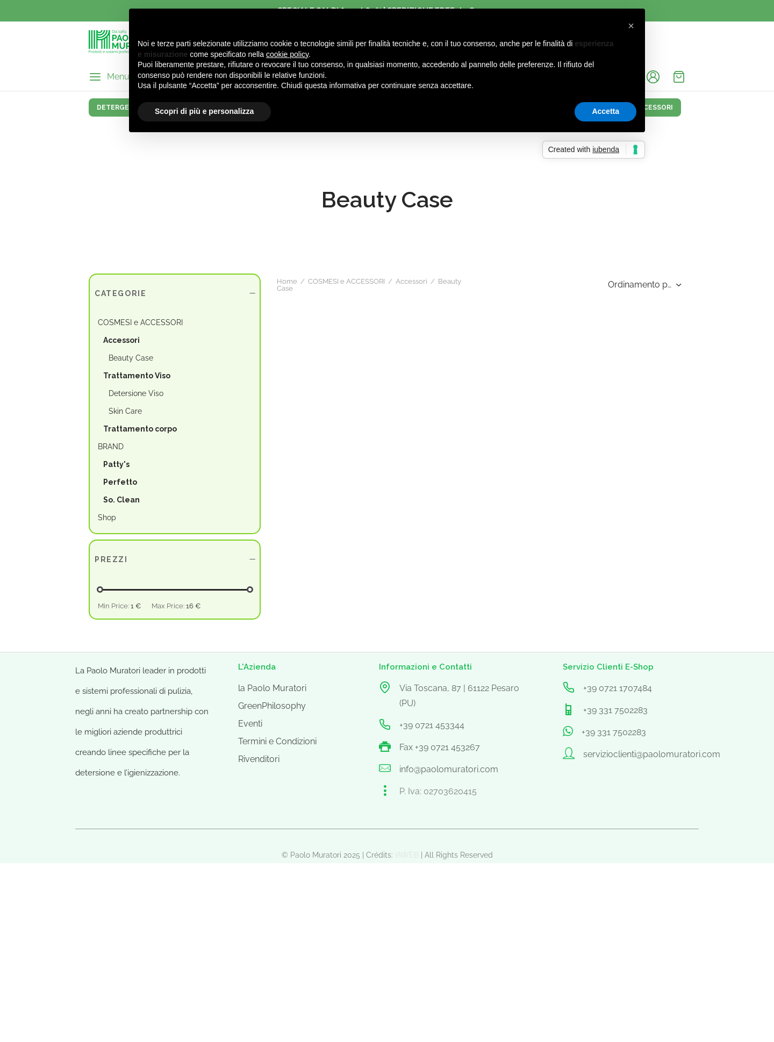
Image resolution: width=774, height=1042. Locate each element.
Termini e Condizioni (277, 973)
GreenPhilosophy (272, 937)
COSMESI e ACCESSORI (158, 674)
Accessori (121, 340)
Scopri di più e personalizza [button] (204, 111)
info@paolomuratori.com (448, 1001)
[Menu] (109, 77)
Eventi (250, 955)
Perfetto (120, 482)
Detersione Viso (136, 393)
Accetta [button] (605, 111)
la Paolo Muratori (272, 920)
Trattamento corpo (140, 429)
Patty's (116, 464)
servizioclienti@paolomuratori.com (651, 986)
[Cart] (678, 76)
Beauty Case (131, 358)
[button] (631, 25)
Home (99, 674)
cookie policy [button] (287, 54)
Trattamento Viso (136, 375)
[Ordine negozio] (643, 674)
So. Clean (121, 499)
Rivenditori (259, 991)
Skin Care (125, 411)
